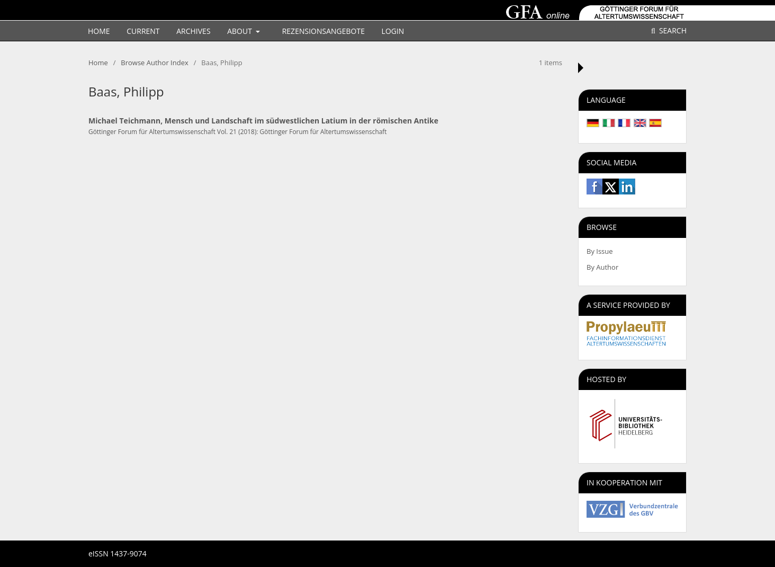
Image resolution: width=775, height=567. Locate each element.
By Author (602, 267)
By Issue (600, 251)
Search (672, 30)
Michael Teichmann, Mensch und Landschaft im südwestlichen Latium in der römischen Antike (263, 121)
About (240, 31)
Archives (193, 31)
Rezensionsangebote (323, 31)
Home (99, 31)
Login (393, 31)
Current (143, 31)
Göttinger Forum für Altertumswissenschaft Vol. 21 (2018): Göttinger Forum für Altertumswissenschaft (237, 131)
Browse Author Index (154, 62)
